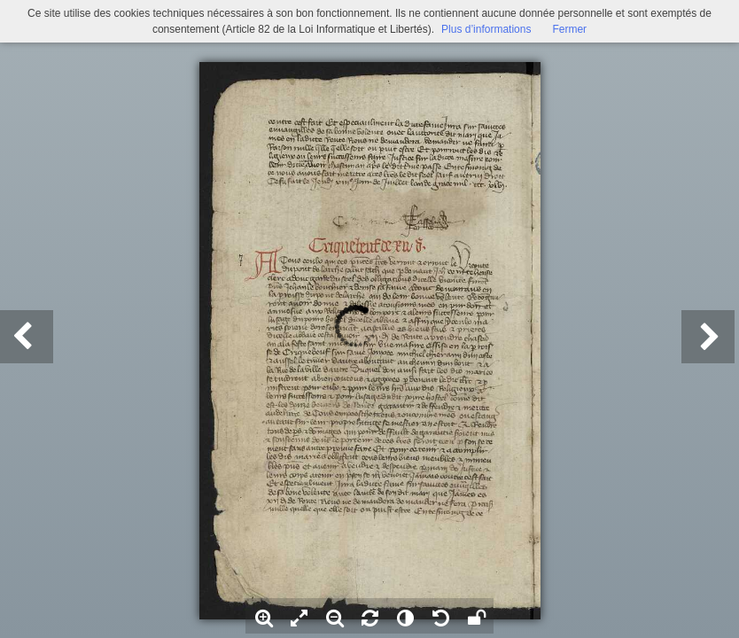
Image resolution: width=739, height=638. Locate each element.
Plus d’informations (486, 29)
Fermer (569, 29)
